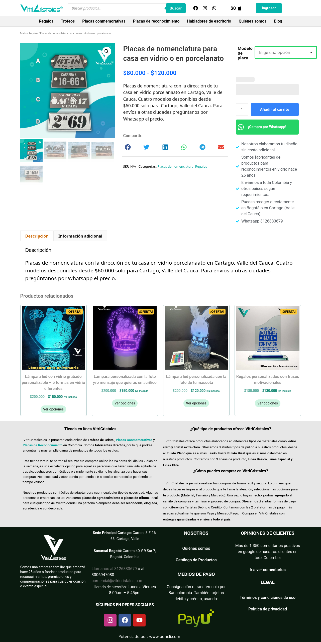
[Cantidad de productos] (242, 109)
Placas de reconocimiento (156, 21)
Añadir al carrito (274, 109)
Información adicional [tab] (80, 236)
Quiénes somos (252, 21)
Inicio (23, 33)
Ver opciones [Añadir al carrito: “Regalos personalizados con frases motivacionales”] (267, 403)
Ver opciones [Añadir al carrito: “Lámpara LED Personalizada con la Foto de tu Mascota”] (196, 403)
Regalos (46, 21)
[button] (106, 51)
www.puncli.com (164, 636)
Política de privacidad (267, 609)
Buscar (176, 8)
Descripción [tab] (37, 236)
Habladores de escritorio (209, 21)
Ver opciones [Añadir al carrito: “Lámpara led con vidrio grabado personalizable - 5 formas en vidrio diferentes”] (53, 409)
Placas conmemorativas (103, 21)
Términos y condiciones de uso (267, 597)
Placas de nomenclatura (175, 166)
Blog (278, 21)
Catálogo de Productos (196, 560)
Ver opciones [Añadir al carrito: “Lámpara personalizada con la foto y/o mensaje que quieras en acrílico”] (125, 403)
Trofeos (68, 21)
